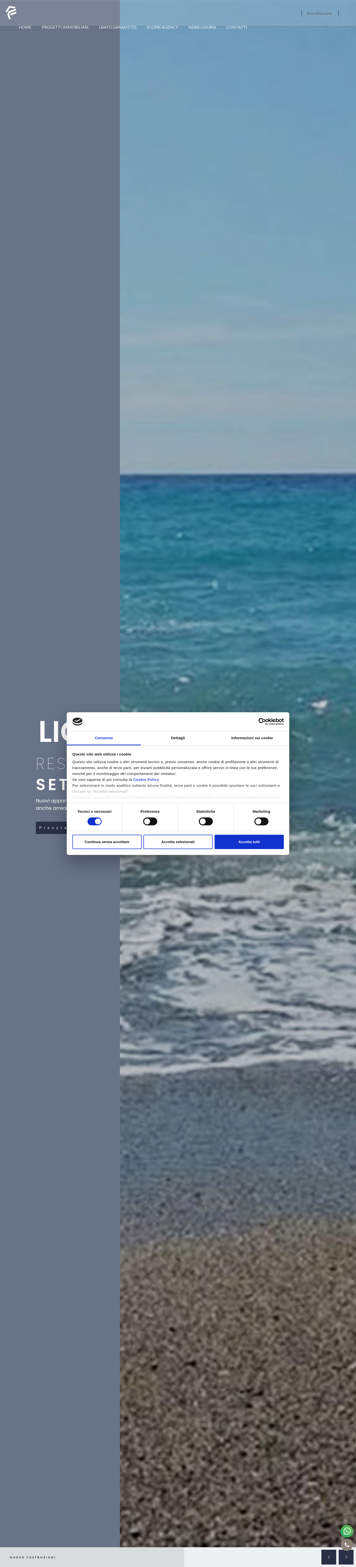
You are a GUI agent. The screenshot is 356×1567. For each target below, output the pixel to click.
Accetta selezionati (178, 842)
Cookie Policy (146, 779)
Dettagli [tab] (178, 738)
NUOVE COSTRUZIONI (33, 1557)
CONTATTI (236, 27)
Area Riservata (319, 13)
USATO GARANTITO (117, 27)
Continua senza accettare (107, 842)
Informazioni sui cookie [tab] (252, 738)
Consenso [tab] (104, 738)
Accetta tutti (249, 842)
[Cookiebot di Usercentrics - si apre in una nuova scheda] (262, 721)
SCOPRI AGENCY (162, 27)
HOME (25, 27)
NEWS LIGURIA (202, 27)
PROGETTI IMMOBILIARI (65, 27)
